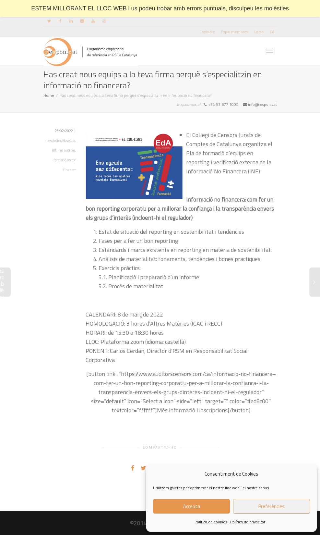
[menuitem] (272, 31)
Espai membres (234, 32)
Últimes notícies (63, 150)
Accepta (191, 506)
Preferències (271, 506)
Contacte (207, 32)
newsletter (53, 140)
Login (259, 32)
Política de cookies (211, 522)
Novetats (68, 140)
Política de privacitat (247, 522)
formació (59, 160)
